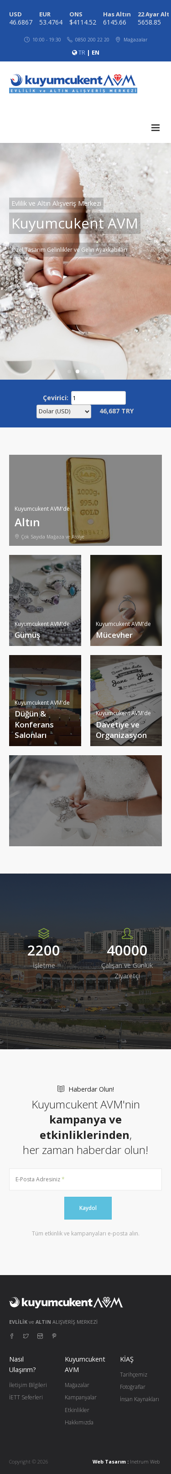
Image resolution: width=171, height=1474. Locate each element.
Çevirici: (55, 397)
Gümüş (27, 635)
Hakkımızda (79, 1422)
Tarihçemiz (133, 1374)
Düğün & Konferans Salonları (34, 724)
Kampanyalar (81, 1397)
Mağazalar (77, 1385)
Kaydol (88, 1208)
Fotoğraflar (132, 1387)
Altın (27, 521)
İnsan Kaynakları (139, 1399)
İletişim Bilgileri (28, 1385)
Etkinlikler (77, 1410)
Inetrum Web (145, 1461)
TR (81, 52)
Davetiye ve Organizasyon (121, 730)
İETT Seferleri (26, 1397)
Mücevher (114, 635)
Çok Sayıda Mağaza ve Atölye (49, 537)
